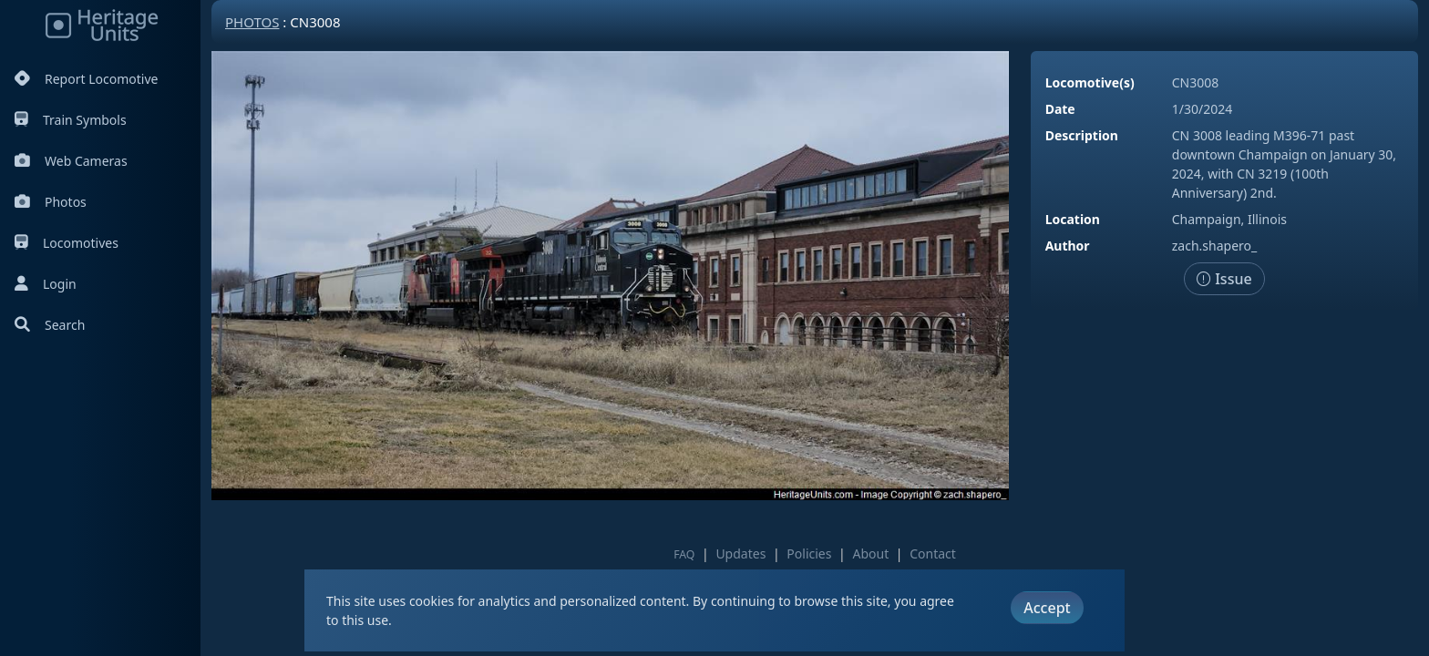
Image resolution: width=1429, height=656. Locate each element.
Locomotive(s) (1090, 82)
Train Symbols (71, 119)
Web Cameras (71, 160)
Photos (51, 201)
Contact (933, 553)
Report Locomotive (86, 78)
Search (50, 324)
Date (1060, 109)
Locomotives (66, 242)
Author (1067, 245)
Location (1072, 219)
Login (46, 283)
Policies (808, 553)
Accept (1046, 608)
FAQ (683, 554)
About (870, 553)
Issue (1224, 279)
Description (1081, 135)
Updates (740, 553)
